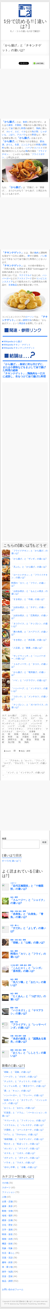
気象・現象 (7, 1248)
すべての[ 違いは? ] (11, 860)
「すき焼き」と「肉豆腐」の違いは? (29, 639)
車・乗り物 (7, 1267)
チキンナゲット (12, 252)
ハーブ (28, 147)
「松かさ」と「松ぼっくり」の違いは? (20, 1143)
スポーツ (6, 1187)
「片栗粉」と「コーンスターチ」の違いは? (23, 1129)
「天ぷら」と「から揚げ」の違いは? (29, 566)
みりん (9, 144)
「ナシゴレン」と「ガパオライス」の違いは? (29, 706)
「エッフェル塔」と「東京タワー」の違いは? (24, 1086)
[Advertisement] (25, 94)
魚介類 (35, 131)
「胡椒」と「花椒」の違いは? (16, 1072)
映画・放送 (7, 1234)
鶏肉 (38, 128)
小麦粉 (9, 125)
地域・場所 (7, 1215)
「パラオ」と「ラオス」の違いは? (18, 1162)
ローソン (29, 316)
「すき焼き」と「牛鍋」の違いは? (27, 599)
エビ (17, 131)
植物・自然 (7, 1239)
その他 (5, 1182)
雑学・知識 (7, 1271)
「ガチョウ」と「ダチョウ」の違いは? (20, 1157)
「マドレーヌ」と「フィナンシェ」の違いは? (24, 1120)
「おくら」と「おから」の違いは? (18, 1108)
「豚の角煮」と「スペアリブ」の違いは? (29, 633)
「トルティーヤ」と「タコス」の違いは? (29, 665)
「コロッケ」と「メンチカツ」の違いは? (29, 697)
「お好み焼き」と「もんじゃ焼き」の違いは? (29, 592)
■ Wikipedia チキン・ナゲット (16, 344)
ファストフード (24, 278)
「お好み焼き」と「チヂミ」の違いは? (28, 608)
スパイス (38, 147)
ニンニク (25, 144)
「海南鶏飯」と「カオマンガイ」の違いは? (23, 1139)
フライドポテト (34, 728)
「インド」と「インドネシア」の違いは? (23, 773)
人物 (4, 1196)
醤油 (42, 141)
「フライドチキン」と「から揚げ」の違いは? (29, 552)
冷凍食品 (12, 284)
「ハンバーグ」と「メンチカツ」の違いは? (29, 689)
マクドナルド (25, 275)
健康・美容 (7, 1206)
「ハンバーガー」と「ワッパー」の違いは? (23, 1095)
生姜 (17, 144)
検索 (4, 838)
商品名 (22, 323)
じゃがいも (36, 715)
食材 (25, 121)
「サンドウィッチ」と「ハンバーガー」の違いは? (28, 657)
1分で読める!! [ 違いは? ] (25, 23)
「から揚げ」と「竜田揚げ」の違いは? (28, 673)
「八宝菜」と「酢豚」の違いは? (26, 647)
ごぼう (11, 134)
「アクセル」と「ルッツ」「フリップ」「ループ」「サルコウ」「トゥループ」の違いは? (24, 763)
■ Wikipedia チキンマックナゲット (18, 347)
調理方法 (27, 320)
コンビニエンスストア (18, 720)
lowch (8, 751)
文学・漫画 (7, 1229)
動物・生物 (7, 1210)
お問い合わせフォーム (12, 1289)
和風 (38, 144)
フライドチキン (15, 728)
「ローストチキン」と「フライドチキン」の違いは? (29, 576)
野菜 (34, 134)
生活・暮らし (8, 1253)
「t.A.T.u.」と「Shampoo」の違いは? (20, 1134)
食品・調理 (25, 751)
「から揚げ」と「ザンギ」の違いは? (29, 558)
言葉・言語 (7, 1257)
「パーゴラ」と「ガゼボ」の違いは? (19, 1076)
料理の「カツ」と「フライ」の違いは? (28, 584)
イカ (23, 131)
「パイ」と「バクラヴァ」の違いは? (29, 680)
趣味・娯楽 (7, 1262)
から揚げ (9, 121)
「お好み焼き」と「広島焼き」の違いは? (29, 616)
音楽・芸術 (7, 1276)
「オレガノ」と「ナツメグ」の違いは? (20, 1148)
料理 (23, 128)
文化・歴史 (7, 1225)
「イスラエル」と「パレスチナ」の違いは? (23, 1125)
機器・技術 (7, 1243)
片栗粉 (18, 125)
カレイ (9, 131)
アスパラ (21, 134)
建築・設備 (7, 1220)
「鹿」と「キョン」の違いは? (16, 1090)
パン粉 (43, 255)
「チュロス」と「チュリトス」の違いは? (21, 1081)
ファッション (8, 1192)
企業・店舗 (7, 1201)
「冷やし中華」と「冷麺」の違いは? (19, 1167)
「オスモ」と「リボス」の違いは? (18, 1153)
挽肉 (36, 252)
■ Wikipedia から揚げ (12, 341)
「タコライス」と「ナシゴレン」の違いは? (29, 625)
